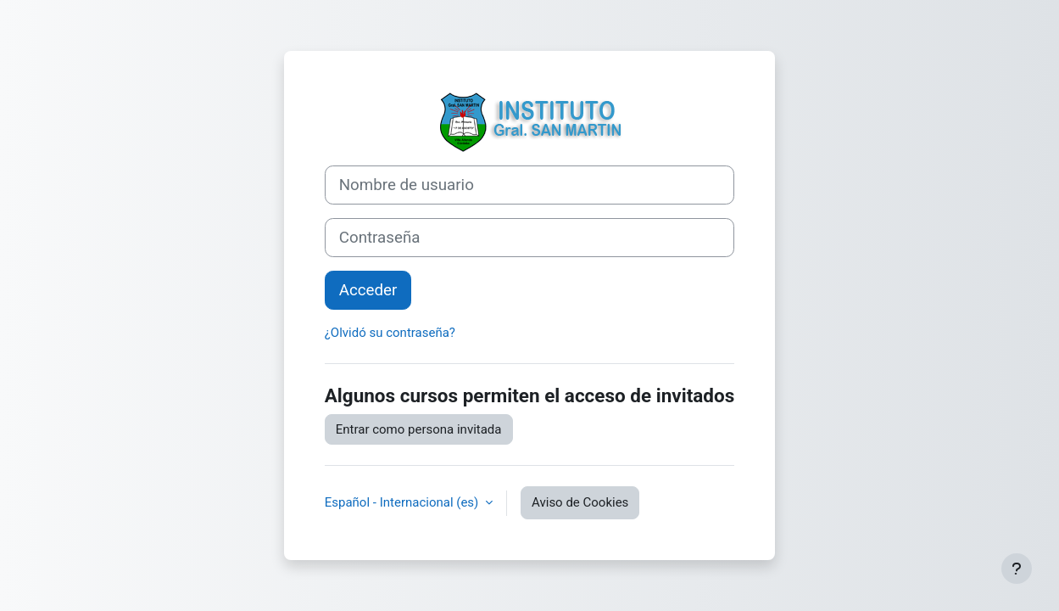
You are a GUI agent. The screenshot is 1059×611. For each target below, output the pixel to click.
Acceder (368, 290)
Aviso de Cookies (580, 502)
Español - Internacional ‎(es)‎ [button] (403, 502)
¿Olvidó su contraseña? (390, 332)
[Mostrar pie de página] (1016, 568)
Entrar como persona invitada (419, 429)
